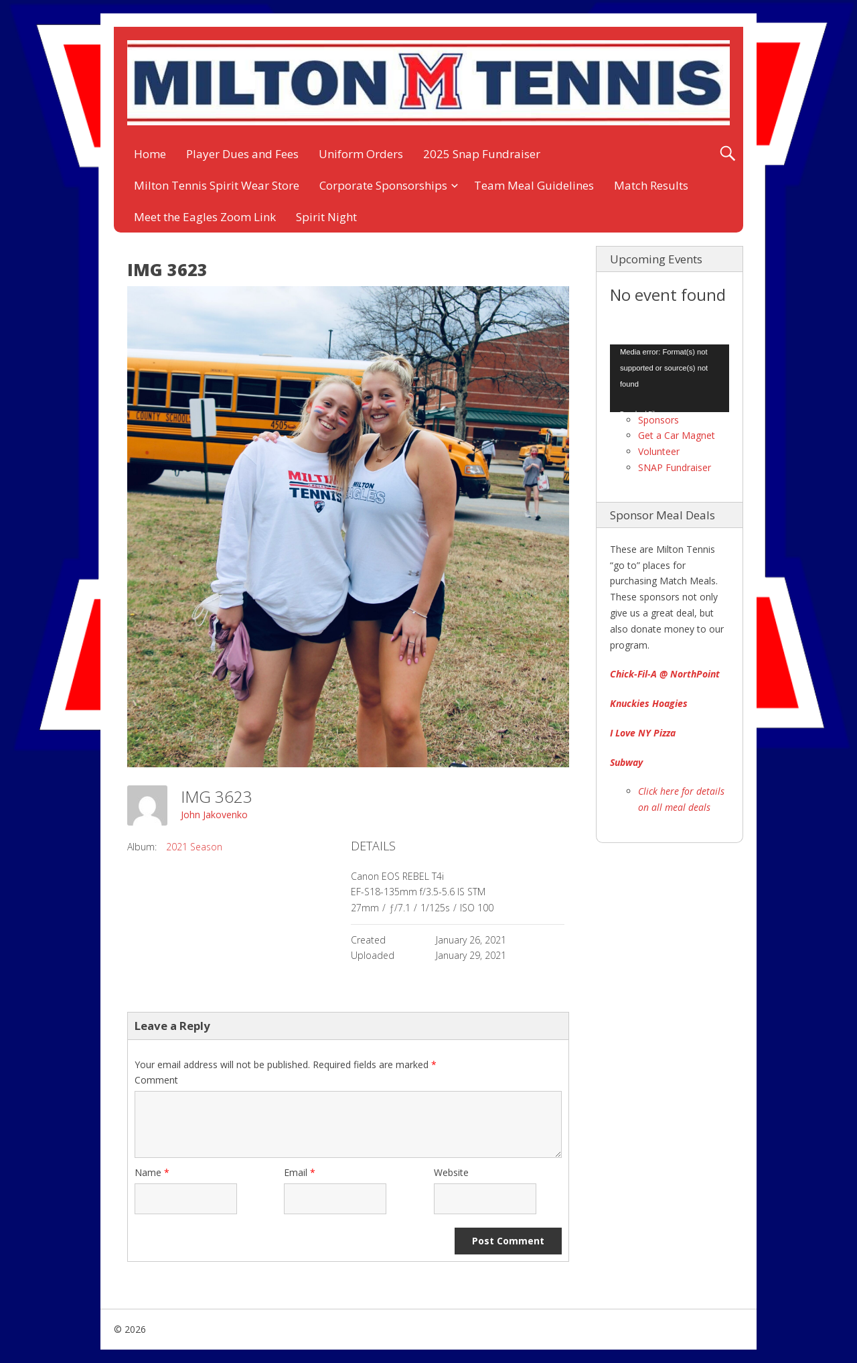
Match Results (651, 185)
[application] (669, 377)
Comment (156, 1080)
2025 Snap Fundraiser (481, 153)
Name (152, 1172)
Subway (626, 762)
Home (150, 153)
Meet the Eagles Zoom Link (205, 216)
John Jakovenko (214, 814)
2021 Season (194, 846)
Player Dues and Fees (242, 153)
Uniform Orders (361, 153)
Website (451, 1172)
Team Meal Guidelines (534, 185)
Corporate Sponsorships (383, 185)
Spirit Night (326, 216)
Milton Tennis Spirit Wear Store (216, 185)
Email (299, 1172)
